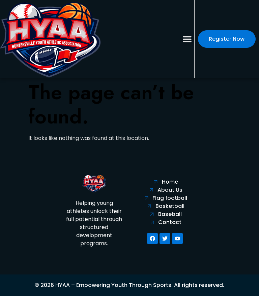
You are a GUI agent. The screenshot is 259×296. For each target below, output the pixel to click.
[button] (187, 39)
